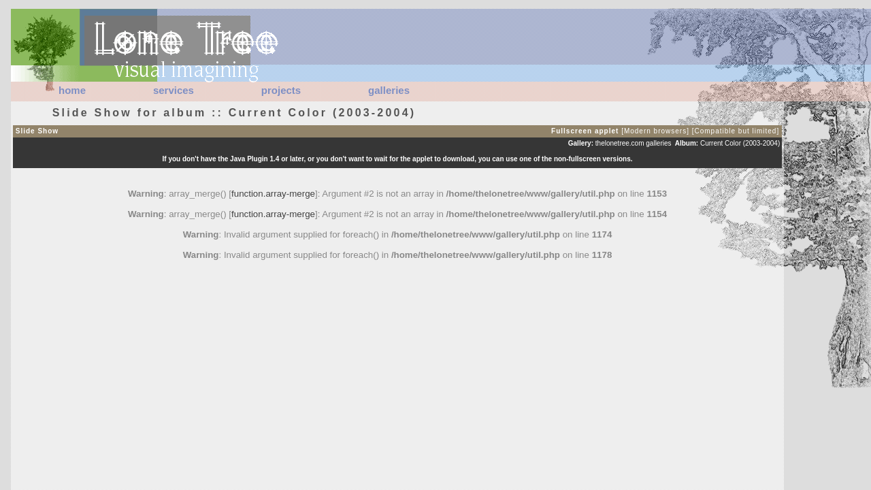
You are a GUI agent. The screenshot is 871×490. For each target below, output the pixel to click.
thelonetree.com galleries (633, 143)
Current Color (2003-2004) (740, 143)
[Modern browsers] (655, 131)
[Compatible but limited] (736, 131)
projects (281, 90)
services (173, 90)
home (72, 90)
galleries (389, 90)
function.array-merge (273, 194)
